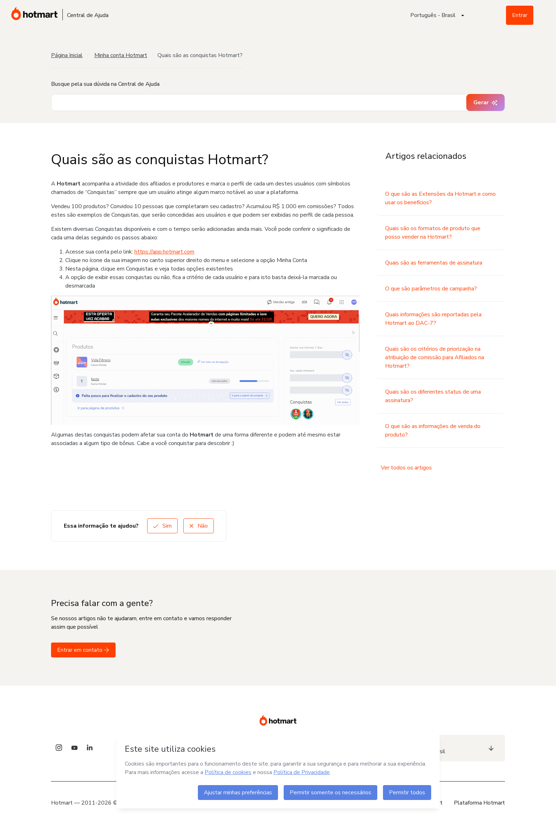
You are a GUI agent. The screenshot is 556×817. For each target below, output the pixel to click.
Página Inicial (67, 55)
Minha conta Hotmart (120, 55)
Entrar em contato (83, 650)
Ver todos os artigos (406, 468)
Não (198, 526)
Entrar (519, 15)
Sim (162, 526)
